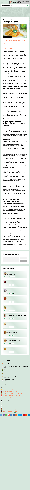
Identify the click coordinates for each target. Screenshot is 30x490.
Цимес (8, 323)
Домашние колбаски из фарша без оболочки (16, 315)
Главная (2, 13)
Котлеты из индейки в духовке (13, 340)
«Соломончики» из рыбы (12, 348)
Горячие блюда (9, 13)
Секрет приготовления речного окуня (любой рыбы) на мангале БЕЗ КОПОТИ (15, 290)
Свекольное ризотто (11, 282)
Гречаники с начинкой (12, 332)
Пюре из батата (10, 307)
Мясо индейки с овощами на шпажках (15, 298)
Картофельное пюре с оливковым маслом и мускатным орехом (16, 274)
